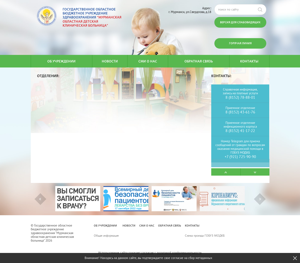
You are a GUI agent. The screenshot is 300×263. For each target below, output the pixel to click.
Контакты (249, 61)
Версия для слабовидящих (240, 22)
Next (260, 199)
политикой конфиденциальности (179, 253)
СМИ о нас (147, 61)
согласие (147, 253)
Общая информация (106, 235)
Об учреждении (61, 61)
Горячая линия (240, 43)
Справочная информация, (240, 89)
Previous (40, 199)
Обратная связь (198, 61)
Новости (110, 61)
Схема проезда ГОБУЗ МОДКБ (205, 235)
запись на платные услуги (240, 93)
